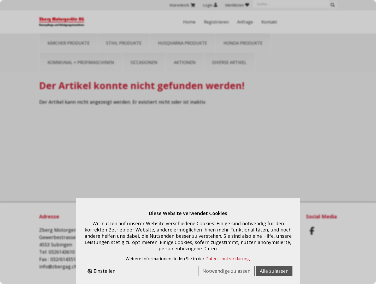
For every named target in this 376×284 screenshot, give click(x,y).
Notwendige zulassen (226, 271)
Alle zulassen (274, 271)
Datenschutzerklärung (227, 259)
